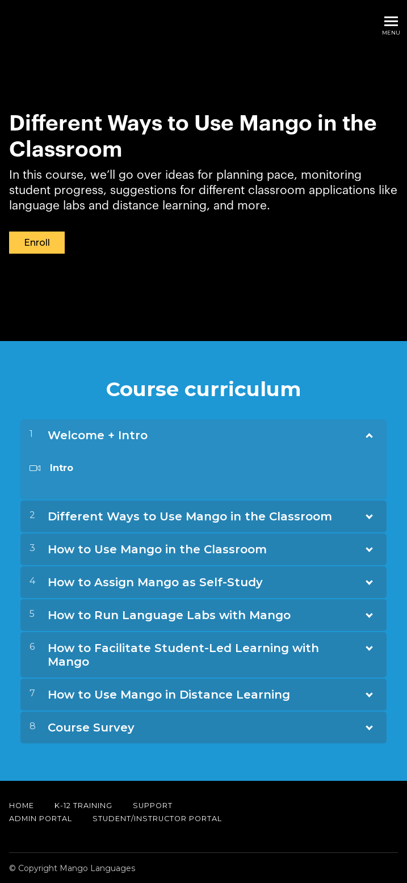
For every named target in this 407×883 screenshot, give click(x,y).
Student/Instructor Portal (157, 818)
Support (153, 805)
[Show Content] (368, 432)
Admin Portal (40, 818)
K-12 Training (83, 805)
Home (21, 805)
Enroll (37, 242)
